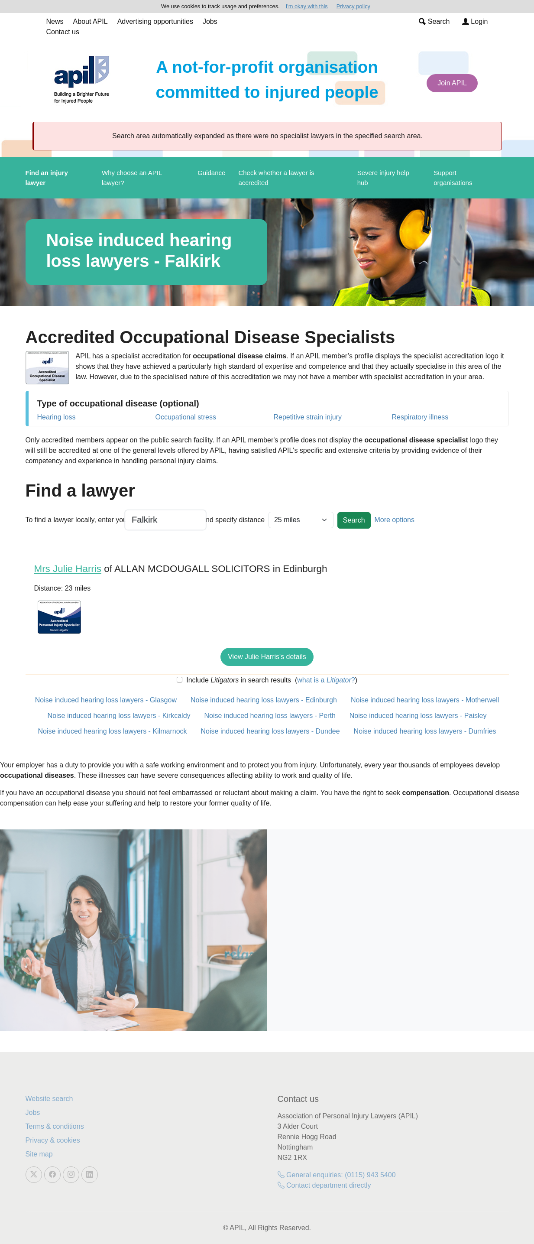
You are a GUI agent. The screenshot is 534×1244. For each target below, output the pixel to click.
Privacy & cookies (53, 1140)
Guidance (211, 172)
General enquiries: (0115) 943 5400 (337, 1175)
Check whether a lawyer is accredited (276, 177)
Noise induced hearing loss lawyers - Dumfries (425, 731)
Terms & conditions (55, 1126)
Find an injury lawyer (47, 177)
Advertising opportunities (155, 21)
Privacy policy (353, 6)
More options (394, 519)
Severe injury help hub (383, 177)
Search (434, 21)
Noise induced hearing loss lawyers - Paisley (418, 715)
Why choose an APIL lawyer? (132, 177)
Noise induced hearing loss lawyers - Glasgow (106, 700)
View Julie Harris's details (267, 656)
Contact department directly (324, 1185)
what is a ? (326, 680)
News (55, 21)
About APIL (90, 21)
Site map (39, 1154)
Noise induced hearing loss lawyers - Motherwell (425, 700)
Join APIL (452, 83)
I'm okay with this (307, 6)
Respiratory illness (420, 417)
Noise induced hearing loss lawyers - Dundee (270, 731)
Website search (49, 1098)
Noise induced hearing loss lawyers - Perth (270, 715)
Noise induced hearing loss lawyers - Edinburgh (264, 700)
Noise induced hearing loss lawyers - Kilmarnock (112, 731)
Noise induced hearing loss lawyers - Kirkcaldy (119, 715)
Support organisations (453, 177)
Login (475, 21)
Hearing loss (56, 417)
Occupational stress (186, 417)
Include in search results (237, 680)
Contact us (62, 32)
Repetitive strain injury (308, 417)
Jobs (210, 21)
